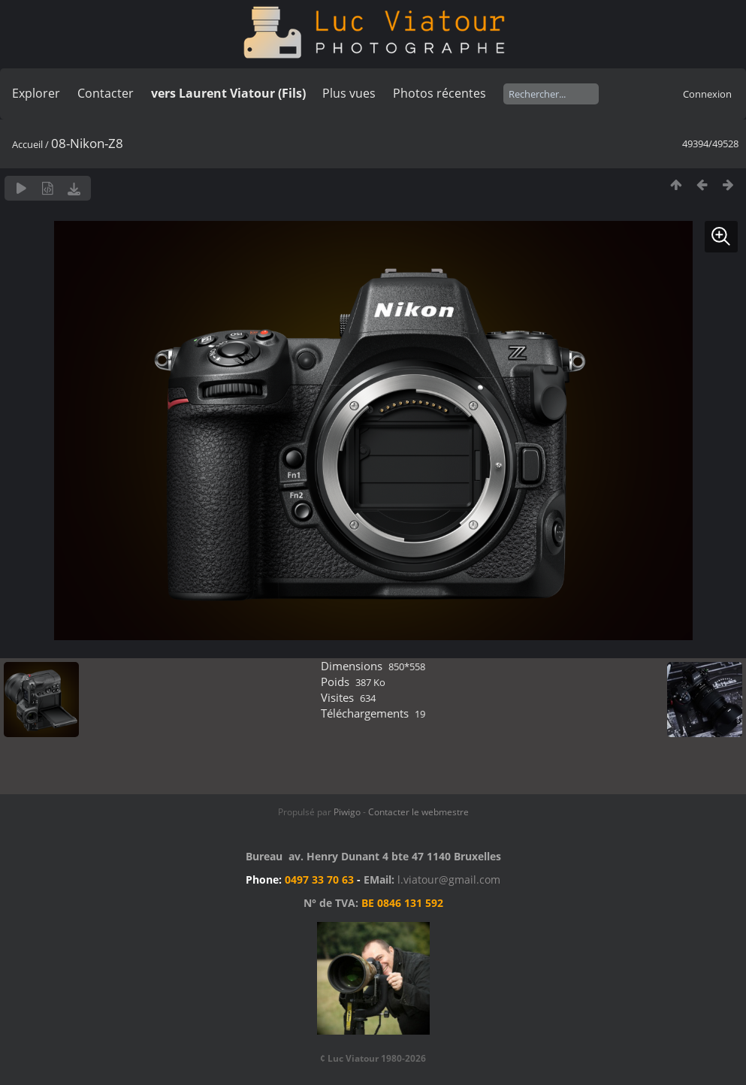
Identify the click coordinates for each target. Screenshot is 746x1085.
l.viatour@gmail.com (448, 879)
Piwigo (347, 811)
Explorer (36, 93)
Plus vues (349, 93)
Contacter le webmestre (418, 811)
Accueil (27, 144)
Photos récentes (439, 93)
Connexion (707, 94)
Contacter (105, 93)
